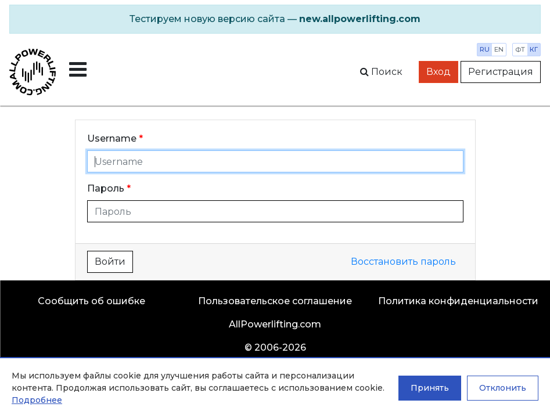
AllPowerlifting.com (275, 324)
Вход (438, 71)
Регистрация (500, 71)
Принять (430, 388)
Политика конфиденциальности (458, 301)
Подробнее (37, 400)
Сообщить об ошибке (91, 301)
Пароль (105, 188)
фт (520, 49)
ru (485, 49)
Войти (110, 261)
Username (111, 138)
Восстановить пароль (403, 261)
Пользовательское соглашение (275, 301)
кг (534, 49)
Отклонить (502, 388)
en (499, 49)
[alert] (275, 19)
